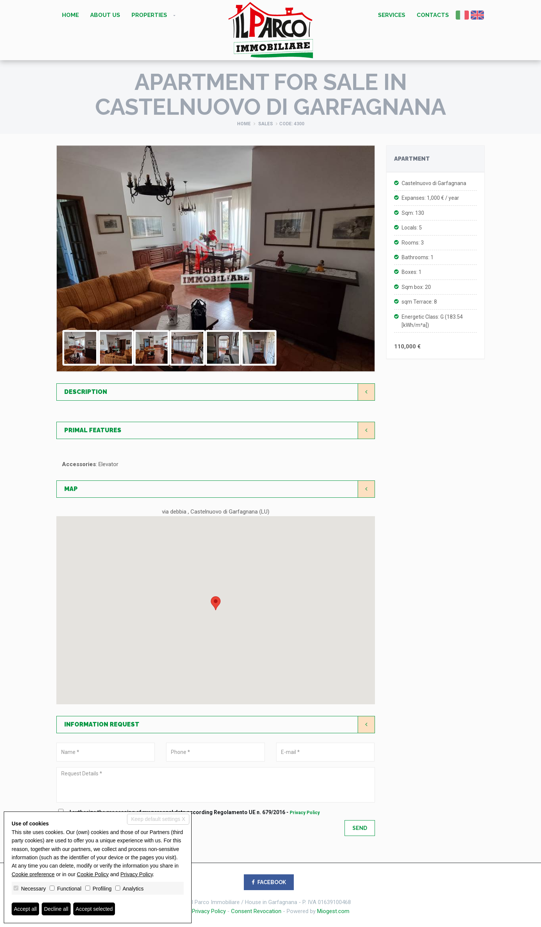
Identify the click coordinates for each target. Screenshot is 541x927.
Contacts (433, 15)
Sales (265, 123)
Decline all (56, 909)
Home (70, 15)
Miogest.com (333, 911)
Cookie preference (33, 874)
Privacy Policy (305, 812)
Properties (149, 15)
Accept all (25, 909)
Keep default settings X (158, 819)
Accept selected (94, 909)
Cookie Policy (93, 874)
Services (391, 15)
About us (105, 15)
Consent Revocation (256, 911)
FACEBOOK (269, 882)
